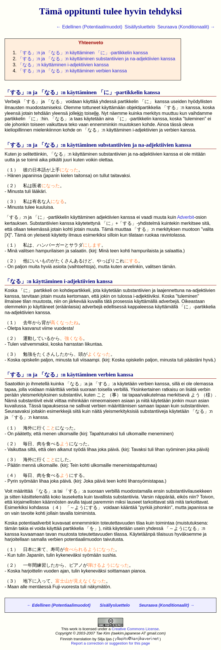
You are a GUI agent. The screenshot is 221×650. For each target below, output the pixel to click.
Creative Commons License (135, 629)
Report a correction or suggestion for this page (110, 643)
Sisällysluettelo (140, 26)
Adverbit (185, 217)
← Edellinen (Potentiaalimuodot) (89, 26)
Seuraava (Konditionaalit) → (186, 26)
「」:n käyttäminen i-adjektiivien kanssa (63, 64)
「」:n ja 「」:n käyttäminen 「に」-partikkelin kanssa (83, 52)
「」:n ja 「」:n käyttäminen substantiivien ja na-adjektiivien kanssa (96, 58)
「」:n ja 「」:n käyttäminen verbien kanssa (72, 70)
